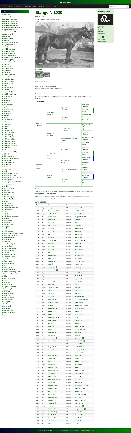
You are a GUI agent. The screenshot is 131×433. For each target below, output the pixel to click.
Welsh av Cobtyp (8, 293)
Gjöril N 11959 (52, 409)
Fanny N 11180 (52, 418)
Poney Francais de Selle (11, 235)
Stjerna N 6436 (79, 249)
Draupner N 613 (65, 128)
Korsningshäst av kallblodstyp (12, 182)
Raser (11, 6)
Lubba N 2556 (78, 320)
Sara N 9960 (51, 335)
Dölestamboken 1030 (41, 81)
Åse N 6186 (78, 421)
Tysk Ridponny (8, 284)
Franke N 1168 (52, 214)
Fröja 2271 (51, 403)
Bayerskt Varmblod (9, 45)
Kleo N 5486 (79, 326)
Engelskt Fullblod (8, 92)
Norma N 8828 (52, 243)
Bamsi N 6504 (78, 323)
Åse (76, 222)
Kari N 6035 (79, 296)
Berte (49, 264)
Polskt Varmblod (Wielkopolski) (13, 233)
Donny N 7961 (80, 329)
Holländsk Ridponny (9, 141)
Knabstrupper (7, 169)
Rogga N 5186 (80, 279)
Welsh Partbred (8, 299)
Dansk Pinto (7, 77)
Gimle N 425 (64, 107)
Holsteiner (6, 147)
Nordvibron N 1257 (53, 364)
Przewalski (6, 242)
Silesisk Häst (7, 267)
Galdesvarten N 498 (87, 137)
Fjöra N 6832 (78, 258)
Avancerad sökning (30, 6)
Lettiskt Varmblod (8, 188)
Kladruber (6, 167)
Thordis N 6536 (79, 228)
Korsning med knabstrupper (12, 177)
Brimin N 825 (39, 123)
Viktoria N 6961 (79, 255)
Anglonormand (8, 34)
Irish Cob (6, 154)
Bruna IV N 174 (65, 160)
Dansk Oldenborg (9, 75)
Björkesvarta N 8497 (53, 211)
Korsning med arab (9, 175)
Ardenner (6, 40)
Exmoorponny (7, 96)
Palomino (6, 218)
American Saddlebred (10, 23)
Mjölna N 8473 (80, 415)
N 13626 (50, 424)
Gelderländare (8, 120)
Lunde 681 (51, 240)
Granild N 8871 (79, 373)
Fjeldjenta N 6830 (79, 214)
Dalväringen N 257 (87, 114)
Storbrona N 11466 (53, 400)
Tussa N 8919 (51, 282)
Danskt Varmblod (8, 81)
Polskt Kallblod (8, 231)
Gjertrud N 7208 (80, 394)
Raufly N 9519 (52, 299)
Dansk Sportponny (9, 79)
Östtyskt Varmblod (9, 312)
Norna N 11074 (52, 391)
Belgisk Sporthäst (9, 49)
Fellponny (6, 100)
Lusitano (6, 194)
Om (55, 6)
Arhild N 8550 (79, 347)
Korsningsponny (8, 184)
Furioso (5, 117)
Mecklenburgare (8, 197)
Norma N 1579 (80, 240)
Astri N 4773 (79, 370)
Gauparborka (85, 142)
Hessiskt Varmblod (9, 132)
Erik (49, 234)
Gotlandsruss (7, 122)
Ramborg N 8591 (80, 350)
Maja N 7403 (78, 379)
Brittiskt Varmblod (9, 62)
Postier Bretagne (8, 237)
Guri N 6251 (79, 261)
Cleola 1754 (51, 326)
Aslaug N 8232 (79, 353)
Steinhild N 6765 (80, 361)
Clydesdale (7, 70)
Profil (99, 29)
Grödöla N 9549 (52, 329)
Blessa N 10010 (52, 356)
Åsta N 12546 (51, 421)
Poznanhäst (7, 239)
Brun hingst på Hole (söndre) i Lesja (71, 169)
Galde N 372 (64, 150)
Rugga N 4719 (78, 270)
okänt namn (51, 228)
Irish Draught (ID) (8, 156)
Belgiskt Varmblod (9, 51)
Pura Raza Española (10, 244)
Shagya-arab (7, 261)
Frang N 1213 (51, 287)
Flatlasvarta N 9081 (81, 385)
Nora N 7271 (78, 290)
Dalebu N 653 (50, 112)
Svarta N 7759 (78, 234)
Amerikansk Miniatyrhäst (11, 25)
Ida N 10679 (51, 373)
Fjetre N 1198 (51, 267)
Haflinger (6, 128)
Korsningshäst (8, 180)
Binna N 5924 (78, 335)
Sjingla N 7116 (80, 400)
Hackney (6, 126)
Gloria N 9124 (51, 290)
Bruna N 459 (50, 175)
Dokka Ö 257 (51, 285)
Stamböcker (19, 6)
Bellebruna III (85, 162)
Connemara (7, 72)
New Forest (7, 203)
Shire (5, 265)
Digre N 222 (85, 167)
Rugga (49, 252)
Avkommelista (101, 33)
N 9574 (50, 323)
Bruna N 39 (85, 120)
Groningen (6, 124)
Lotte (49, 344)
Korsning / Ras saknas (10, 173)
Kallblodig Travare (9, 162)
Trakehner (6, 282)
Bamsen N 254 (86, 157)
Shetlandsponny (8, 263)
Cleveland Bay (8, 68)
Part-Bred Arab (8, 220)
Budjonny (6, 64)
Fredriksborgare (8, 109)
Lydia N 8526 (51, 219)
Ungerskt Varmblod (9, 287)
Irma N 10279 (51, 361)
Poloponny (6, 227)
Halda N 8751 (80, 388)
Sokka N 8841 (51, 258)
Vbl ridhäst (6, 291)
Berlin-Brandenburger (10, 53)
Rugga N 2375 (78, 314)
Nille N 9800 (79, 406)
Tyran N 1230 (51, 338)
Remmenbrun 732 (53, 370)
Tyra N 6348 (79, 338)
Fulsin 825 (50, 406)
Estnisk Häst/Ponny (9, 94)
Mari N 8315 (51, 222)
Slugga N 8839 (52, 255)
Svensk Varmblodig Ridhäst (12, 272)
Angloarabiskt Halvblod (10, 32)
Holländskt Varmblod (10, 145)
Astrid (76, 367)
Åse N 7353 (78, 332)
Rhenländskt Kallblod (10, 248)
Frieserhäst (7, 113)
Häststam (65, 3)
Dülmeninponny (8, 87)
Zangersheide (7, 306)
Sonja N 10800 (52, 415)
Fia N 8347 (51, 237)
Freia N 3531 (78, 287)
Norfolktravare (7, 209)
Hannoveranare (8, 130)
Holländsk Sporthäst (9, 143)
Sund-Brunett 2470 (53, 379)
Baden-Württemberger (10, 42)
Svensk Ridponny (9, 269)
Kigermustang (7, 165)
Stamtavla (100, 31)
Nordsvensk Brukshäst (10, 207)
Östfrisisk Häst (8, 310)
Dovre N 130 (85, 147)
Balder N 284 (85, 104)
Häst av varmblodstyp (10, 152)
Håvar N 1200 (51, 270)
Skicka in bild (101, 39)
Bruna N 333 (64, 179)
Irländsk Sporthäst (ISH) (11, 158)
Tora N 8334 (51, 231)
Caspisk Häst (7, 66)
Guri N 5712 (78, 273)
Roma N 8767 (78, 344)
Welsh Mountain (8, 297)
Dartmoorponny (8, 83)
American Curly (8, 17)
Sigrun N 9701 (78, 391)
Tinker (5, 276)
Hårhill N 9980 (52, 341)
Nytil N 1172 (51, 225)
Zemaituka (6, 308)
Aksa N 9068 (51, 261)
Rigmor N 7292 (79, 302)
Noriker (5, 212)
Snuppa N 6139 (80, 217)
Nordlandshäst (8, 205)
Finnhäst (6, 102)
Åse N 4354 (78, 231)
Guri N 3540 (78, 225)
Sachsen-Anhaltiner (9, 254)
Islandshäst (7, 160)
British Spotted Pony (9, 55)
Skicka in (41, 6)
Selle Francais (8, 259)
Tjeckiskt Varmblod (9, 278)
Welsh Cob (6, 295)
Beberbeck (6, 47)
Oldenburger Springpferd (11, 216)
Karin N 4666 (79, 364)
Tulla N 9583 (78, 397)
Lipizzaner (6, 190)
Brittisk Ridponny (8, 60)
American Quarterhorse (10, 21)
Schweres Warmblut (9, 257)
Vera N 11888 (51, 382)
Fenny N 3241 (50, 133)
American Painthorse (10, 19)
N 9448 (76, 424)
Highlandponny (8, 135)
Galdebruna (85, 109)
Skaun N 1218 (52, 302)
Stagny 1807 (51, 308)
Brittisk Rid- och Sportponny (12, 57)
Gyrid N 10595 (52, 358)
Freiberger (6, 111)
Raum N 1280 (51, 394)
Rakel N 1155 (85, 132)
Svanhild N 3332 (79, 211)
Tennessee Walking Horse (11, 274)
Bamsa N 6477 (79, 246)
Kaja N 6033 (78, 243)
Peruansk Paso (8, 224)
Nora (76, 252)
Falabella (6, 98)
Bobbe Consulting (89, 430)
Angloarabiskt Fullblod (10, 30)
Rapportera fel (102, 41)
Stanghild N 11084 (53, 397)
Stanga (50, 311)
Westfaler (6, 304)
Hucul (5, 150)
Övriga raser (6, 315)
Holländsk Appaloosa (10, 137)
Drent (5, 85)
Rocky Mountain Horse (10, 250)
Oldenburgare (7, 214)
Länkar (49, 6)
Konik (5, 171)
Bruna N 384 (64, 117)
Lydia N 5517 (78, 282)
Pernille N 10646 (52, 367)
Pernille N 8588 (79, 358)
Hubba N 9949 (52, 332)
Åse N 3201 (78, 317)
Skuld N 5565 (78, 276)
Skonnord (50, 305)
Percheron (6, 222)
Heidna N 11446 (52, 388)
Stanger (50, 314)
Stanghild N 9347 (52, 317)
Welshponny (7, 302)
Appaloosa (6, 36)
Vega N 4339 (78, 382)
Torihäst (5, 280)
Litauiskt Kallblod (8, 192)
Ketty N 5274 (78, 293)
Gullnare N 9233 (52, 217)
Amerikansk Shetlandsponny (12, 27)
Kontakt (61, 6)
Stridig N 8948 (52, 320)
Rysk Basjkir (7, 252)
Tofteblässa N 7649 (81, 299)
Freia (76, 285)
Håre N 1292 (51, 412)
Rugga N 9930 (78, 208)
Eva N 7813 (78, 267)
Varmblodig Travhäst (9, 289)
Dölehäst (6, 90)
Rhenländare (7, 246)
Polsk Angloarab (8, 229)
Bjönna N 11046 (52, 385)
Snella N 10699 (52, 376)
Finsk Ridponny (8, 105)
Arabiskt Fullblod (8, 38)
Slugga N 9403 (52, 347)
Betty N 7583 (78, 237)
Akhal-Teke (6, 15)
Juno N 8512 (78, 376)
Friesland (6, 115)
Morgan (5, 201)
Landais (5, 186)
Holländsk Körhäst (9, 139)
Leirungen (50, 208)
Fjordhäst (6, 107)
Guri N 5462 (78, 219)
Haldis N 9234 (78, 418)
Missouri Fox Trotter (9, 199)
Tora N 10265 (51, 350)
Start (5, 6)
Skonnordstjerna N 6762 (81, 305)
